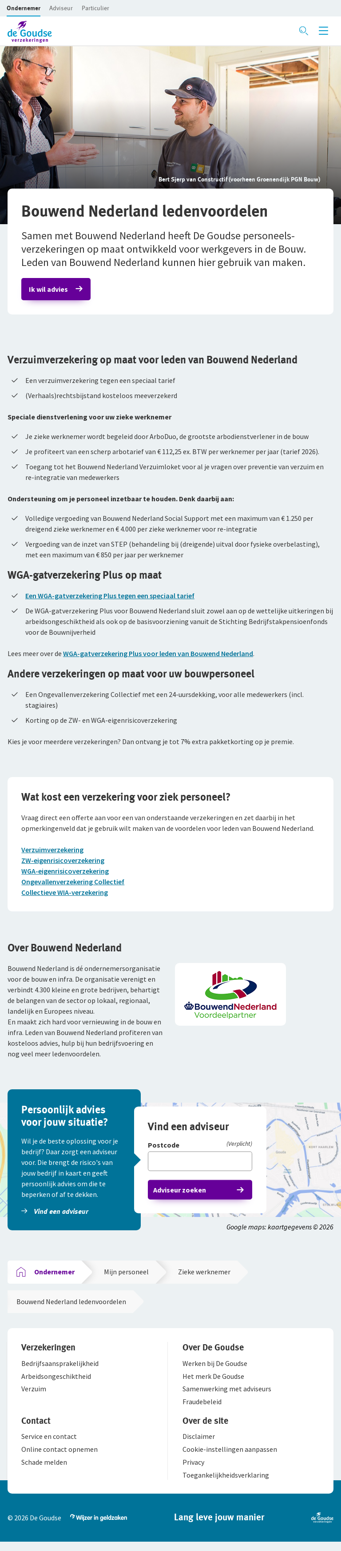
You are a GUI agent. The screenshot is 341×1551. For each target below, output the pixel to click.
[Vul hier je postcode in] (201, 1167)
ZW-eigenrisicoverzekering (64, 863)
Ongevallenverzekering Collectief (74, 885)
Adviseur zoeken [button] (181, 1195)
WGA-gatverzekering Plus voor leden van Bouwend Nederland (158, 655)
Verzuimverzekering (54, 853)
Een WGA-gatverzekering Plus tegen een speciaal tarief (109, 597)
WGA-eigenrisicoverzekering (66, 874)
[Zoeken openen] (303, 30)
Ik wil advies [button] (49, 290)
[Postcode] (201, 1151)
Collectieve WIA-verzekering (66, 895)
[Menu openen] (323, 30)
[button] (23, 8)
